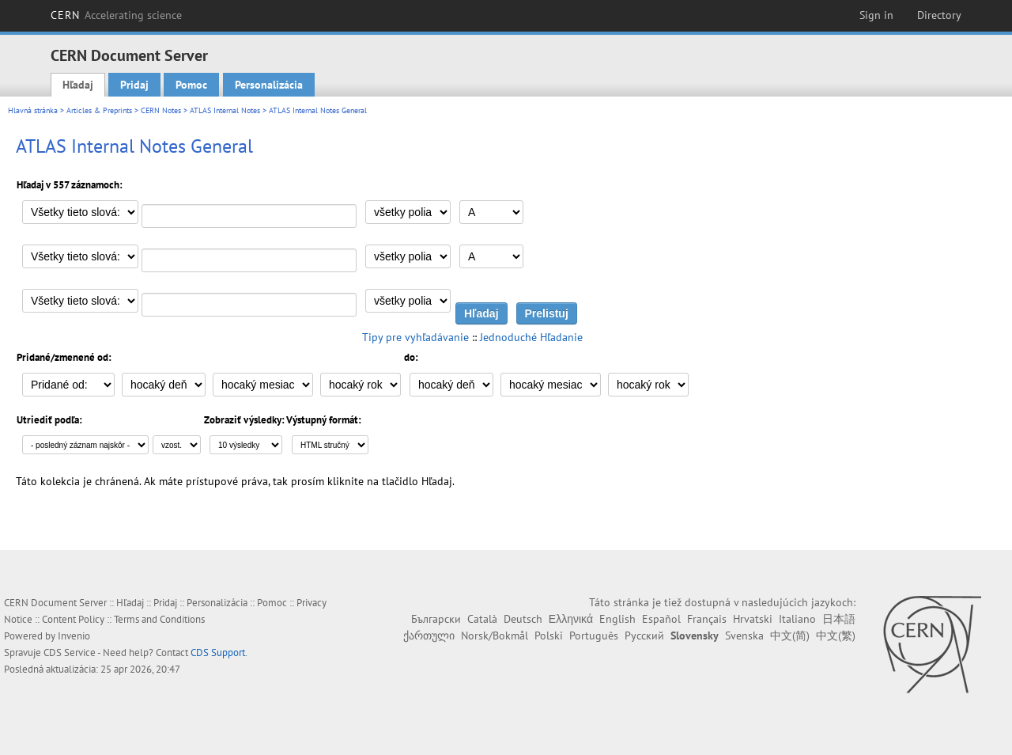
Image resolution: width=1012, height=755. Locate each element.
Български (436, 619)
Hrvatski (752, 619)
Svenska (744, 635)
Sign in (876, 15)
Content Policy (73, 619)
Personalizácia (269, 85)
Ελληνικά (571, 619)
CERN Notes (161, 110)
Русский (644, 635)
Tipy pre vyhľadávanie (415, 337)
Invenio (74, 636)
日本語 (838, 619)
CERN (116, 15)
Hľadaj (77, 85)
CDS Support (218, 652)
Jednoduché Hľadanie (531, 337)
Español (661, 619)
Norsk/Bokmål (494, 635)
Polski (548, 635)
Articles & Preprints (99, 110)
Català (482, 619)
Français (707, 619)
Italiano (797, 619)
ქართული (429, 635)
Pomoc (191, 85)
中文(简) (790, 635)
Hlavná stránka (33, 110)
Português (593, 635)
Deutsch (523, 619)
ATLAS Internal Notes (225, 110)
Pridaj (134, 85)
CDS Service (69, 652)
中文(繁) (835, 635)
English (617, 619)
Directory (939, 15)
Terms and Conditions (159, 619)
